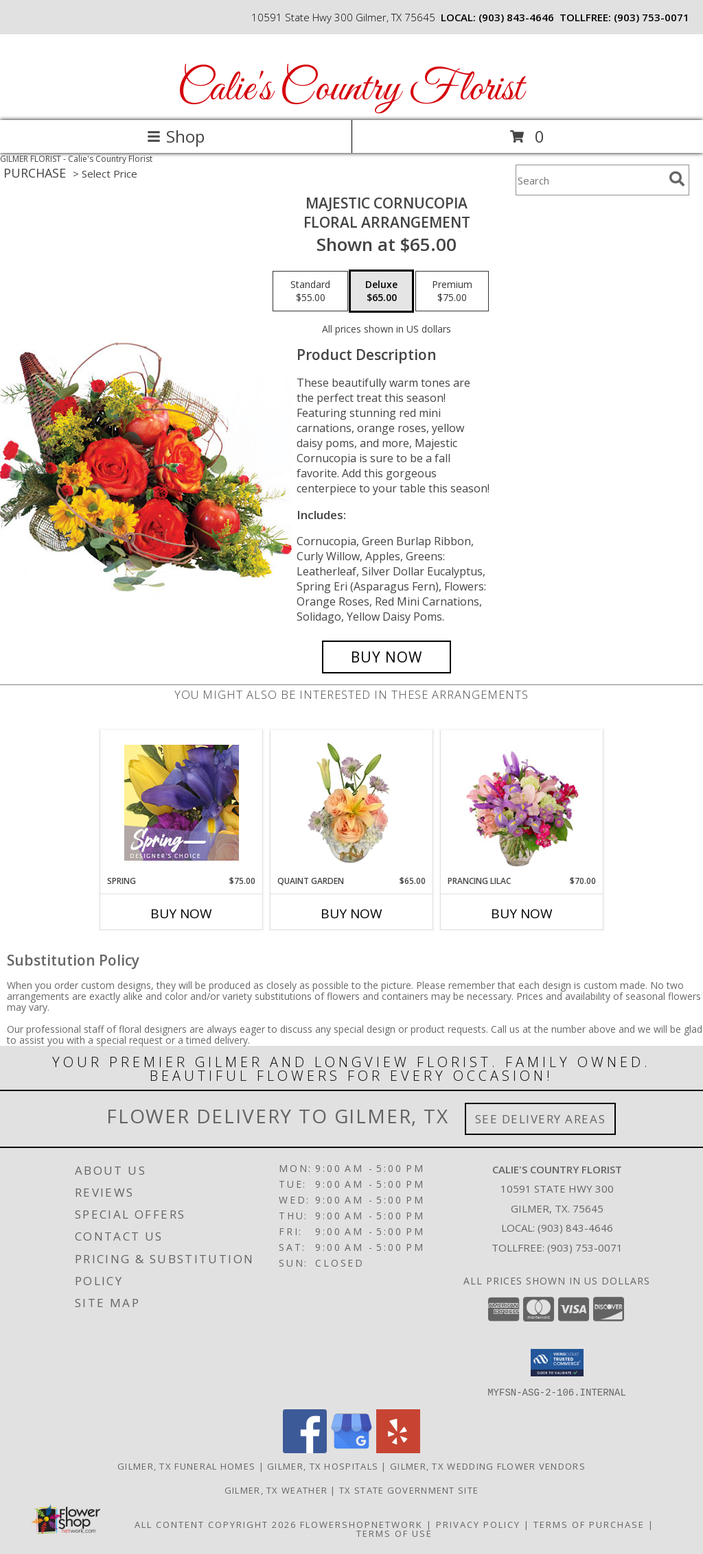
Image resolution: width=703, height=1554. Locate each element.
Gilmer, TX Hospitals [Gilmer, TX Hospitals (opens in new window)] (322, 1465)
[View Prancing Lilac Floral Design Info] (522, 802)
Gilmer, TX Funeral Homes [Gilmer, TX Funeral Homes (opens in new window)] (186, 1465)
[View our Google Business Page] (351, 1448)
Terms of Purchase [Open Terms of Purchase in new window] (589, 1524)
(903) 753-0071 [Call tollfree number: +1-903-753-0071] (651, 17)
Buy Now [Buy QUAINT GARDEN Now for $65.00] (351, 913)
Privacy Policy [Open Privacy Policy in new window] (478, 1524)
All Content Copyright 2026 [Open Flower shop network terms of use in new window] (216, 1524)
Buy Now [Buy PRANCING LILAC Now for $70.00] (522, 913)
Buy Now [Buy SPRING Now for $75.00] (181, 913)
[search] (677, 179)
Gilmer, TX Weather (275, 1489)
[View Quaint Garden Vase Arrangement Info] (352, 802)
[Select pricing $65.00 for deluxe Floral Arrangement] (381, 291)
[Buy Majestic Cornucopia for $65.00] (386, 657)
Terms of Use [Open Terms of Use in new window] (394, 1533)
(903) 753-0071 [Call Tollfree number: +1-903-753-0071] (585, 1247)
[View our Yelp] (398, 1448)
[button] (557, 1362)
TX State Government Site (409, 1489)
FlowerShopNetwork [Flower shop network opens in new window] (361, 1524)
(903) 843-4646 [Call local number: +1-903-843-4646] (516, 17)
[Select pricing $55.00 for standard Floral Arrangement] (310, 291)
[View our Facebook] (305, 1448)
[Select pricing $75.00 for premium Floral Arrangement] (452, 291)
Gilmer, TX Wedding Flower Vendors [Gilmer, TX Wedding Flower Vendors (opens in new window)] (488, 1465)
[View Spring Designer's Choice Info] (181, 802)
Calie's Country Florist (350, 89)
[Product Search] (589, 180)
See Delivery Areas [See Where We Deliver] (540, 1119)
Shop (176, 136)
